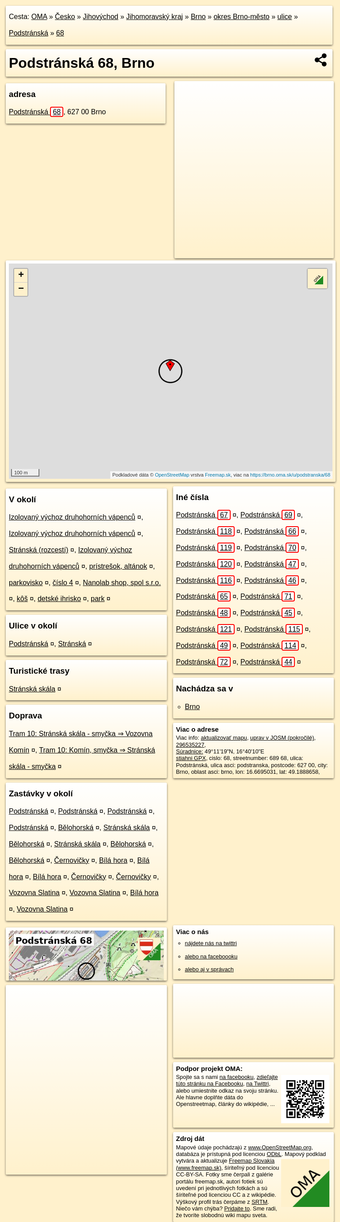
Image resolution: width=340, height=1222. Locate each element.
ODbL (274, 1154)
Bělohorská (75, 827)
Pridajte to (237, 1208)
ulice (285, 16)
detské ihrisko (59, 598)
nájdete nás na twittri (211, 943)
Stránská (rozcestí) (38, 550)
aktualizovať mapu (224, 737)
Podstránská (28, 33)
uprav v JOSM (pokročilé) (282, 737)
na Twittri (257, 1083)
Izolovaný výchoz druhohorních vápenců (72, 517)
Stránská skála (32, 689)
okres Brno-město (241, 16)
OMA (39, 16)
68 (60, 33)
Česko (65, 16)
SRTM (259, 1202)
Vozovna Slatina (34, 892)
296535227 (190, 744)
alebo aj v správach (209, 969)
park (97, 598)
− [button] (21, 289)
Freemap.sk (218, 474)
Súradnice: (189, 751)
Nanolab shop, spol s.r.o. (122, 582)
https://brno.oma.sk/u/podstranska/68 (290, 474)
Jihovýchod (100, 16)
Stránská (72, 644)
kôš (22, 598)
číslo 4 (63, 582)
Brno (198, 16)
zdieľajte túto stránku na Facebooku (227, 1080)
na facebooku (237, 1077)
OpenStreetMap (172, 474)
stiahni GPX (191, 758)
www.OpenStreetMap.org (279, 1147)
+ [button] (21, 275)
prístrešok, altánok (118, 566)
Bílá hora (113, 860)
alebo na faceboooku (211, 956)
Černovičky (71, 860)
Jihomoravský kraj (154, 16)
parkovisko (25, 582)
